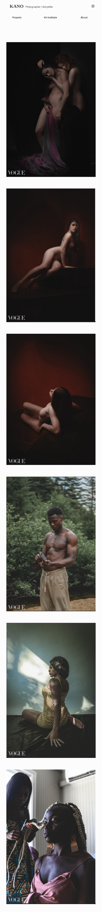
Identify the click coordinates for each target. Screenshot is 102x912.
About (84, 17)
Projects (16, 17)
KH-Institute (50, 17)
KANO (17, 6)
